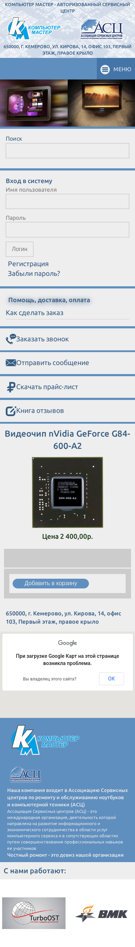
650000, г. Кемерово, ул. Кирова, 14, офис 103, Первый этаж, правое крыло (67, 49)
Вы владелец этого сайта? (50, 679)
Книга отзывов (35, 411)
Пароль (16, 217)
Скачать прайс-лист (42, 387)
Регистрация (28, 264)
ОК (111, 679)
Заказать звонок (37, 339)
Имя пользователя (31, 189)
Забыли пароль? (34, 273)
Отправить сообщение (47, 363)
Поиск (14, 138)
